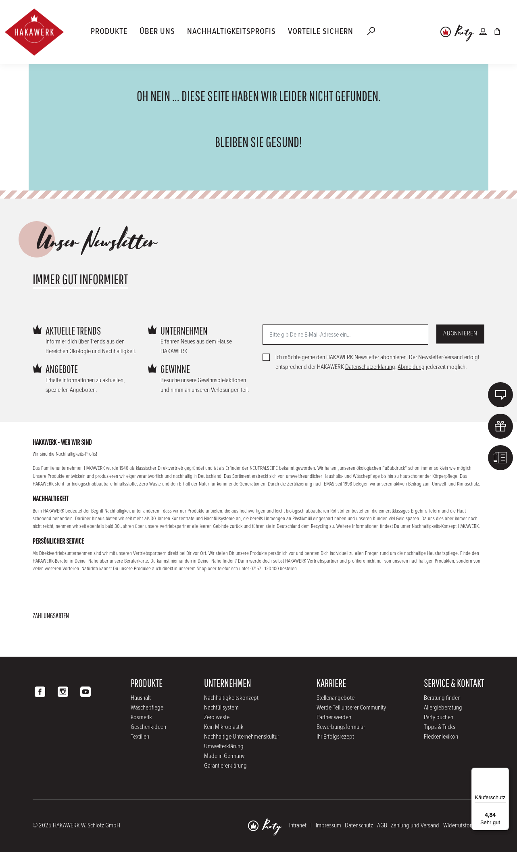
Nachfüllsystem (221, 707)
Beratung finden (442, 698)
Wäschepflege (147, 707)
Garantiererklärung (225, 766)
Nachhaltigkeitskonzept (231, 698)
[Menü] (504, 772)
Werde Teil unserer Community (351, 707)
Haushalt (141, 698)
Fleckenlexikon (441, 737)
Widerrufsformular (463, 825)
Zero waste (216, 717)
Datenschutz (359, 825)
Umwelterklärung (224, 746)
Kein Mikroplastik (224, 727)
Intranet (297, 825)
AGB (382, 825)
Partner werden (334, 717)
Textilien (140, 737)
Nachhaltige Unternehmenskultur (241, 737)
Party (464, 33)
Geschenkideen (148, 727)
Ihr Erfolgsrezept (335, 737)
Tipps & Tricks (439, 727)
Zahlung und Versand (415, 825)
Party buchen (438, 717)
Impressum (328, 825)
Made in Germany (224, 756)
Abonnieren (460, 333)
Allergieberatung (443, 707)
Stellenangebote (335, 698)
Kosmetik (141, 717)
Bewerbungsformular (341, 727)
